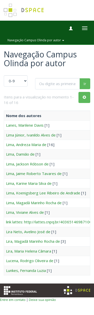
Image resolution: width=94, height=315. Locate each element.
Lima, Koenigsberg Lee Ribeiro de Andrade (43, 192)
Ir (84, 83)
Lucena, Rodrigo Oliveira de (29, 260)
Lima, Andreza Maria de (26, 144)
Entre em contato (13, 299)
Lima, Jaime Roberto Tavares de (34, 173)
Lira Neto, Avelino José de (28, 231)
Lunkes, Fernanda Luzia (26, 270)
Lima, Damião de (20, 154)
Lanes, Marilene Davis (25, 125)
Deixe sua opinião (42, 299)
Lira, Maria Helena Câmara (28, 251)
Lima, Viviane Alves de (25, 212)
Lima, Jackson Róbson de (27, 163)
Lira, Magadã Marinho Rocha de (33, 241)
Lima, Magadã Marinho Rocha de (34, 202)
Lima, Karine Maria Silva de (29, 183)
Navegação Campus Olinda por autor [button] (36, 40)
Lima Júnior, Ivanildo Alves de (31, 134)
